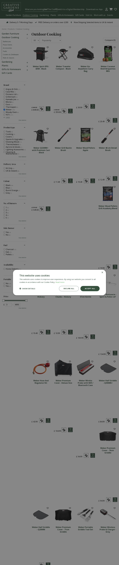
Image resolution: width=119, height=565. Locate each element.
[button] (27, 289)
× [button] (102, 272)
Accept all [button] (90, 288)
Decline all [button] (69, 288)
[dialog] (59, 282)
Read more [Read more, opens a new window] (59, 282)
